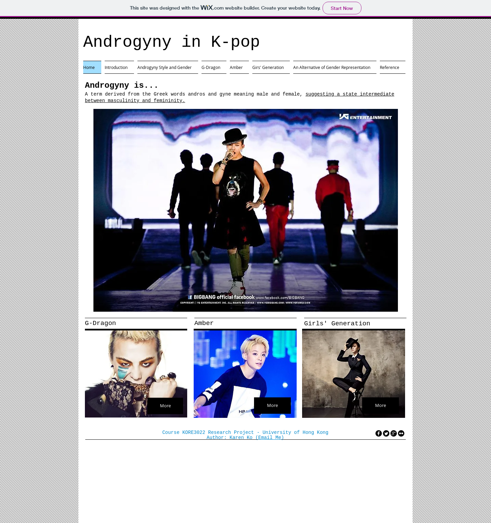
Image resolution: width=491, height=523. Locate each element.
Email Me (269, 437)
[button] (245, 210)
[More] (165, 406)
